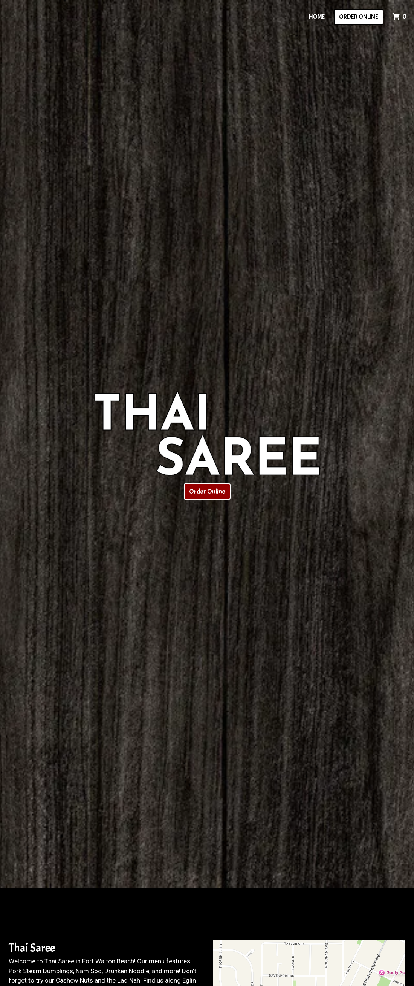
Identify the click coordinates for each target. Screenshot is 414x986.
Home (317, 17)
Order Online (358, 17)
